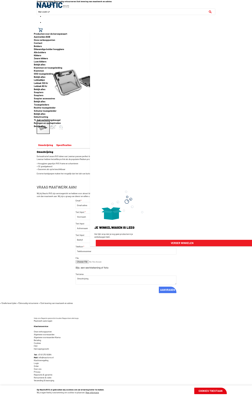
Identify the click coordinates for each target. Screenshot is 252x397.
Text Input (81, 212)
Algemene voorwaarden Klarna (47, 337)
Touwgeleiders (41, 104)
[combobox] (126, 11)
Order (36, 366)
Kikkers (37, 55)
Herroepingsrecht (41, 349)
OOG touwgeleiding (43, 73)
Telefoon (80, 246)
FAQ (35, 346)
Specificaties (63, 145)
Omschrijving (45, 145)
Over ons (37, 369)
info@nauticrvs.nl (46, 357)
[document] (131, 391)
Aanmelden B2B (42, 36)
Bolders (38, 46)
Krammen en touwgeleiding (48, 67)
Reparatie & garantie (43, 374)
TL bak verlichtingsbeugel (47, 120)
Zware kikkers (41, 58)
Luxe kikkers (40, 61)
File (77, 258)
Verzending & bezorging (44, 380)
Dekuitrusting (41, 117)
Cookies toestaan (210, 390)
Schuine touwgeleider (45, 110)
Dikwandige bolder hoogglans (49, 49)
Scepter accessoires (44, 98)
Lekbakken (39, 80)
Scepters (38, 92)
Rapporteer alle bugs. (70, 318)
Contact (38, 43)
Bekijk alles (39, 64)
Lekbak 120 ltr (41, 83)
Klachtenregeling (41, 360)
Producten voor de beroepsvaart (50, 33)
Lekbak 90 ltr (40, 86)
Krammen (39, 70)
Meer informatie (92, 392)
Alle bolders (40, 52)
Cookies (37, 343)
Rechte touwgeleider (45, 107)
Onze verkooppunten (44, 40)
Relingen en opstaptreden (47, 123)
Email (79, 200)
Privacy (37, 372)
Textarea (80, 274)
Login (36, 363)
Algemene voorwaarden (44, 334)
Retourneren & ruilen (42, 377)
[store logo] (53, 5)
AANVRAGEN (167, 289)
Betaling (37, 340)
